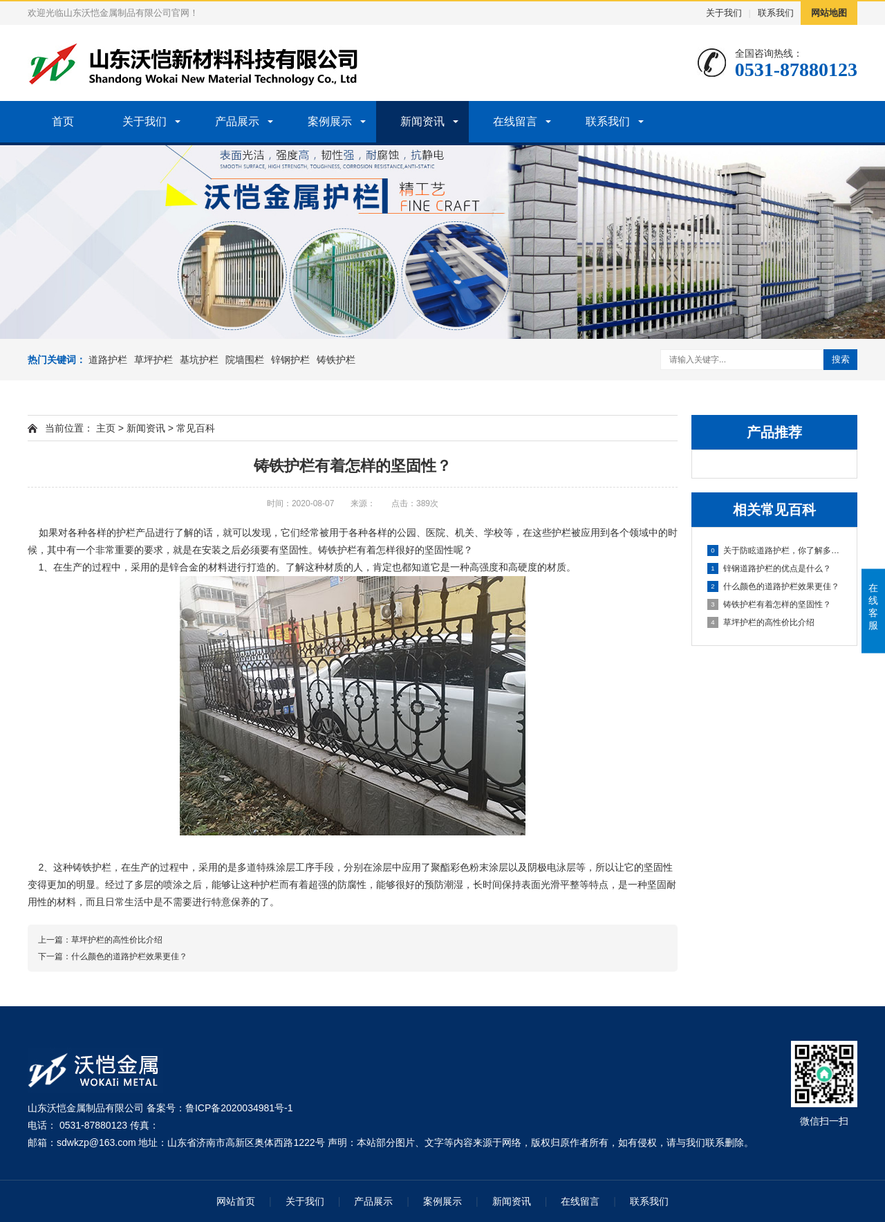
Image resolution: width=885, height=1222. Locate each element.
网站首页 (235, 1201)
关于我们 (724, 13)
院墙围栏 (244, 359)
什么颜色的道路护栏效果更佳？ (773, 586)
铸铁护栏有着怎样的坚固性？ (769, 604)
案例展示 (330, 121)
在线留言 (515, 121)
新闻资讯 (422, 121)
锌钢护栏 (290, 359)
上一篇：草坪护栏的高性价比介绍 (100, 940)
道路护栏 (107, 359)
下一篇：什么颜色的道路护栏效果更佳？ (112, 956)
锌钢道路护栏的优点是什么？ (769, 568)
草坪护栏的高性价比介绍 (760, 622)
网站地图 (829, 13)
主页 (105, 428)
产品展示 (237, 121)
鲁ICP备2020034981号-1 (239, 1107)
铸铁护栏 (336, 359)
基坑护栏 (199, 359)
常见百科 (195, 428)
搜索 (841, 359)
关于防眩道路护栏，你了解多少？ (775, 550)
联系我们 (776, 13)
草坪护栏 (153, 359)
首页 (63, 121)
